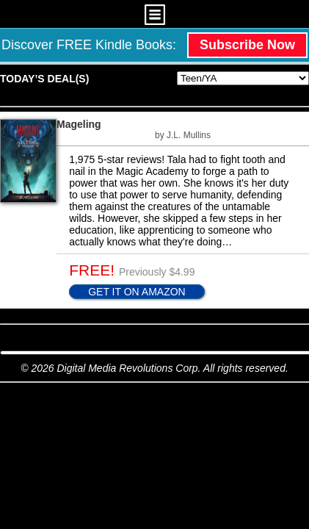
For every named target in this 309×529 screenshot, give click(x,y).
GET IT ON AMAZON (137, 292)
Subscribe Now (247, 44)
